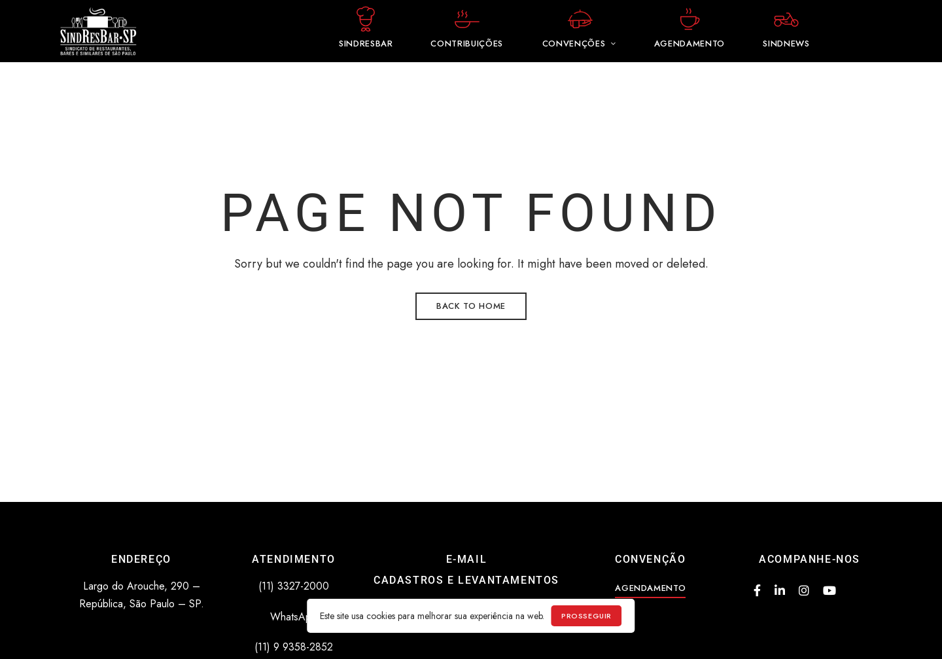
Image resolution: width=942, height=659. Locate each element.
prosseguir (586, 616)
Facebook (757, 590)
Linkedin (780, 590)
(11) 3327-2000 (293, 586)
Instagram (804, 590)
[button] (650, 588)
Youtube (829, 590)
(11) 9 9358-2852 (293, 646)
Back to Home (471, 306)
